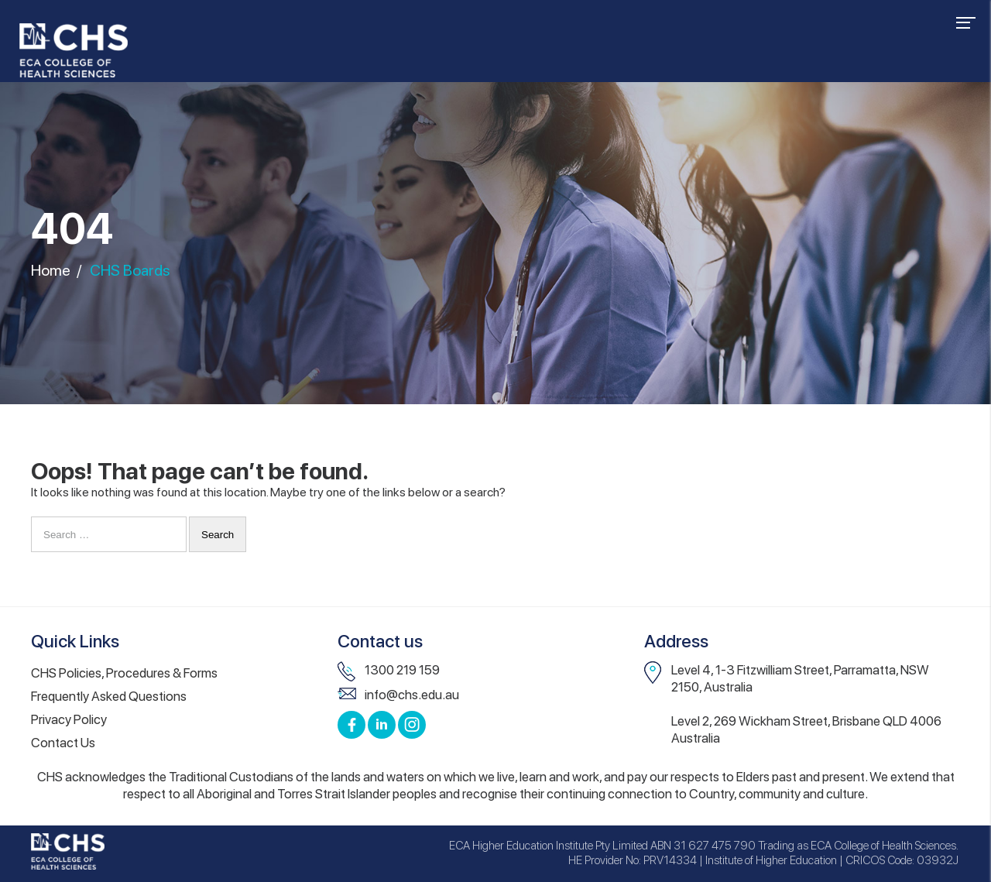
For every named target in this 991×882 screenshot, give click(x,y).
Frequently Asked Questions (109, 696)
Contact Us (63, 742)
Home (50, 270)
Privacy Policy (69, 719)
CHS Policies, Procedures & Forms (124, 673)
